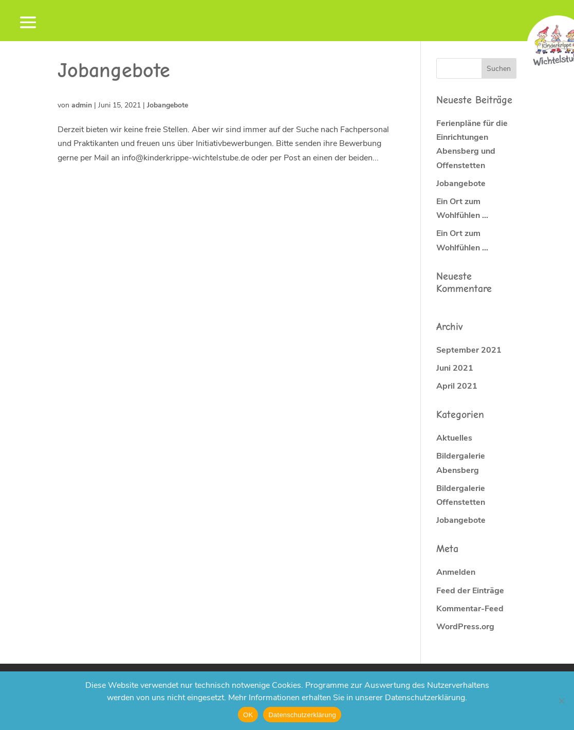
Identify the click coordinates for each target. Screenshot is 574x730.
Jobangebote (167, 105)
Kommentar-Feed (470, 608)
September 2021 (469, 350)
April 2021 (456, 386)
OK (248, 715)
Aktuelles (454, 438)
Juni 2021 (454, 368)
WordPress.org (465, 626)
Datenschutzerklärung (302, 715)
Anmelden (455, 572)
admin (81, 105)
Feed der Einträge (470, 590)
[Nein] (561, 701)
